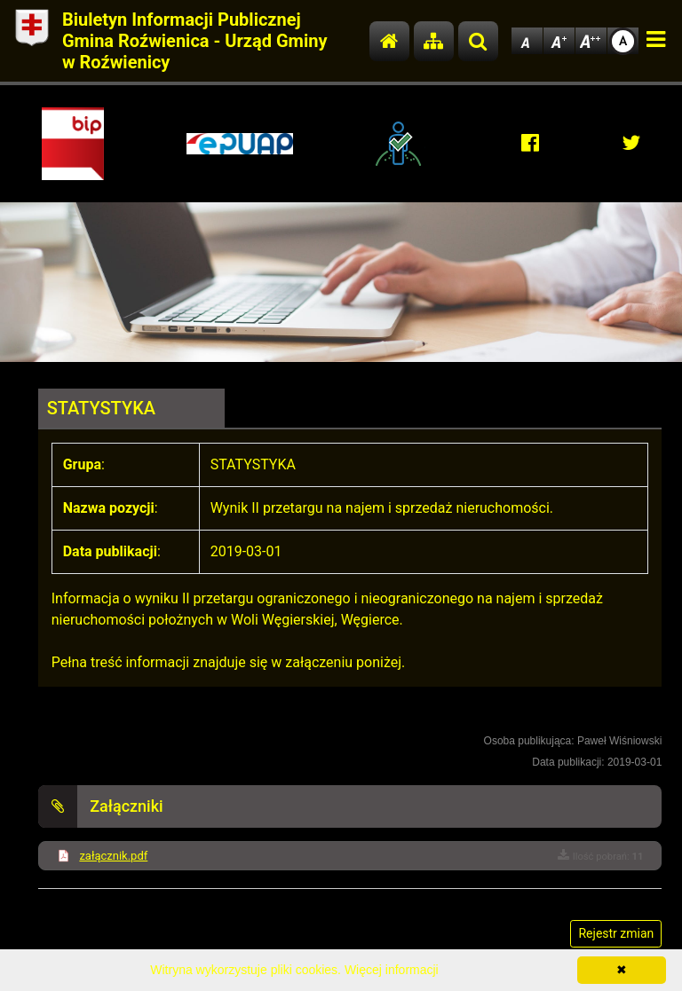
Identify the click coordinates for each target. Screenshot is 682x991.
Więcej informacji (392, 970)
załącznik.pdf (113, 855)
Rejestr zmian (616, 933)
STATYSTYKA (101, 408)
